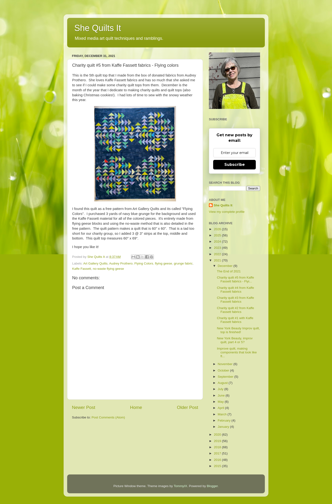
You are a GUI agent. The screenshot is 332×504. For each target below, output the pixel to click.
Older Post (187, 407)
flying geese (163, 263)
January (224, 426)
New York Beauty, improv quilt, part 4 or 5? (235, 340)
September (226, 376)
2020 (218, 434)
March (222, 414)
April (221, 408)
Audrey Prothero (120, 263)
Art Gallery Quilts (95, 263)
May (221, 401)
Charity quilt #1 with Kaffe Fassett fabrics (235, 320)
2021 (218, 260)
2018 (218, 447)
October (224, 370)
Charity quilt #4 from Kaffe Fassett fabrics (235, 289)
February (224, 420)
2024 (218, 241)
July (221, 389)
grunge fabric (183, 263)
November (225, 364)
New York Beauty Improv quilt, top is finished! (238, 330)
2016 (218, 460)
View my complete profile (227, 212)
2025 (218, 235)
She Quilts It (97, 28)
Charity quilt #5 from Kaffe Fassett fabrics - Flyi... (235, 279)
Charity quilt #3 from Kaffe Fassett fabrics (235, 299)
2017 (218, 453)
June (222, 395)
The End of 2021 (229, 271)
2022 (218, 254)
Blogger (212, 486)
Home (136, 407)
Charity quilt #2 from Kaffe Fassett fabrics (235, 310)
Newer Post (83, 407)
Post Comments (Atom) (108, 417)
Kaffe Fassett (81, 268)
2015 (218, 466)
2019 (218, 441)
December (225, 266)
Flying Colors (143, 263)
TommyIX (180, 486)
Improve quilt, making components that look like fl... (237, 352)
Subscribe (234, 164)
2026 (218, 229)
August (223, 383)
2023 (218, 247)
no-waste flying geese (108, 268)
